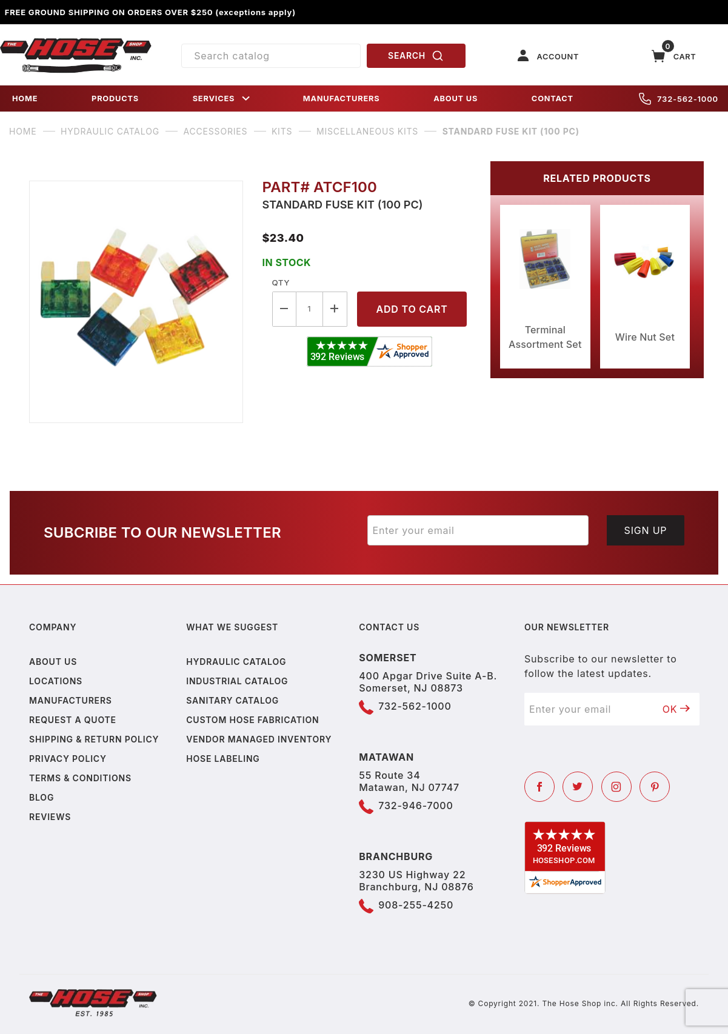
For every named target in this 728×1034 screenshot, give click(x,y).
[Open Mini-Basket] (674, 56)
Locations (55, 681)
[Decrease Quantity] (284, 309)
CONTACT (552, 98)
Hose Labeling (222, 758)
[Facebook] (539, 787)
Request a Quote (72, 720)
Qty (281, 282)
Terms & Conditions (80, 778)
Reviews (50, 817)
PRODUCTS (115, 98)
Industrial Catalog (237, 681)
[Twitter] (578, 787)
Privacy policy (68, 758)
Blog (41, 797)
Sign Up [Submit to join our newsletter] (645, 530)
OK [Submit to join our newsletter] (676, 709)
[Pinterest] (655, 787)
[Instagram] (616, 787)
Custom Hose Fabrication (252, 720)
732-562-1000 (678, 99)
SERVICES (222, 98)
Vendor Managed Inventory (259, 739)
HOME (25, 98)
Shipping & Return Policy (94, 739)
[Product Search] (270, 56)
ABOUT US (455, 98)
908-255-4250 (415, 905)
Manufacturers (70, 700)
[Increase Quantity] (335, 309)
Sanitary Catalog (232, 700)
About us (53, 661)
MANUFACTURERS (341, 98)
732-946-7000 (415, 805)
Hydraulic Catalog (236, 661)
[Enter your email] (478, 530)
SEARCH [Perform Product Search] (416, 56)
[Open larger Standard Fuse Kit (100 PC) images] (136, 302)
